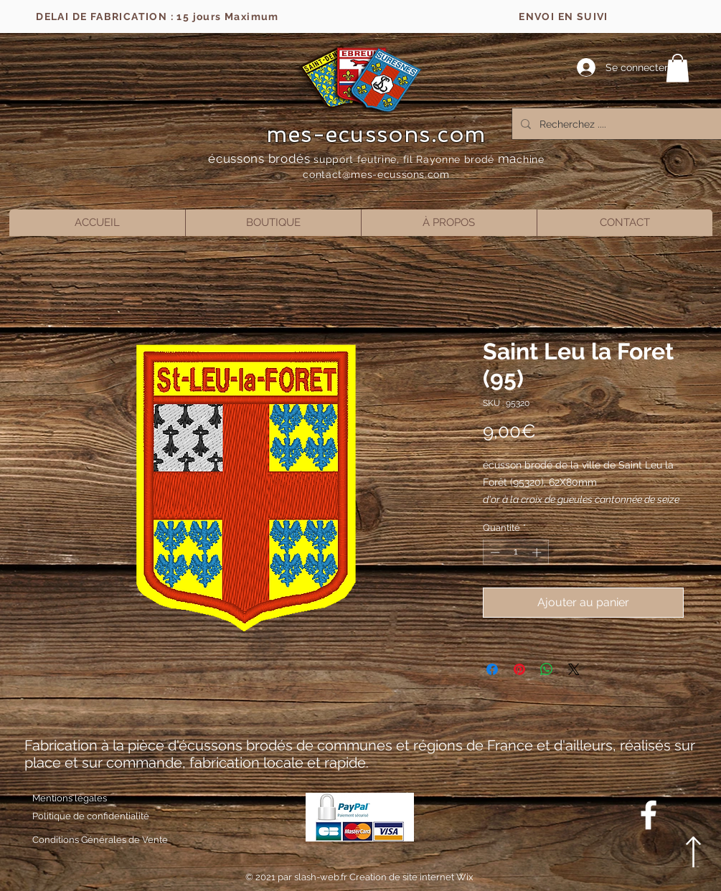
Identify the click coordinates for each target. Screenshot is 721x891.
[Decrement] (493, 552)
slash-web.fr (321, 877)
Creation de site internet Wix (411, 877)
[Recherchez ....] (619, 123)
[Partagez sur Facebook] (492, 669)
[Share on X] (574, 669)
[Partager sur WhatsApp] (546, 669)
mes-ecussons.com (376, 134)
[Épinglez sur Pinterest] (519, 669)
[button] (677, 68)
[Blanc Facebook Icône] (648, 815)
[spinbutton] (515, 552)
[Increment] (538, 552)
